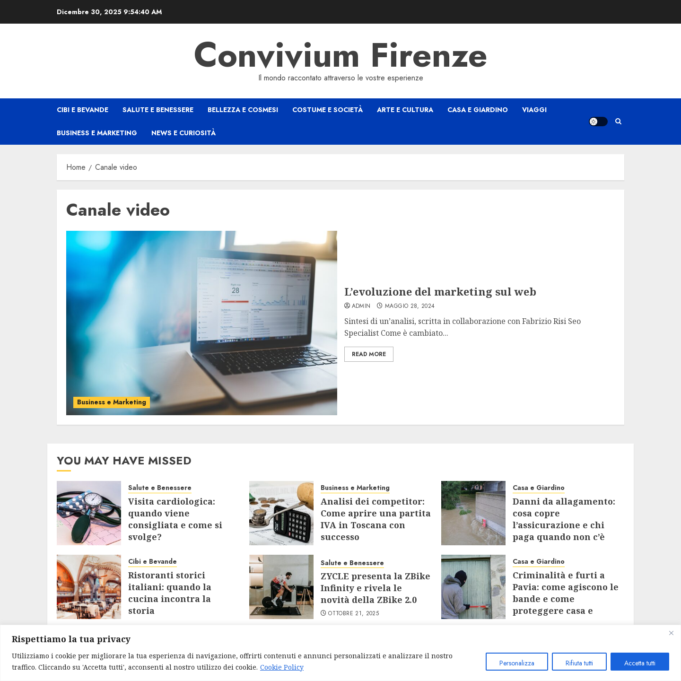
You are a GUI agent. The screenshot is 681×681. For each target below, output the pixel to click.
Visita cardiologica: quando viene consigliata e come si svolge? (175, 519)
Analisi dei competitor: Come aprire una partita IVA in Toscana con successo (376, 519)
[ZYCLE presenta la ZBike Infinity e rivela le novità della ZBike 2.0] (281, 587)
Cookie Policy (282, 667)
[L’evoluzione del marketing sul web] (201, 323)
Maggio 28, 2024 (410, 306)
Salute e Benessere (157, 109)
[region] (340, 653)
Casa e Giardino (477, 109)
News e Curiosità (183, 133)
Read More (369, 354)
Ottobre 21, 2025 (353, 614)
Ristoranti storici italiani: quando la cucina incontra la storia (169, 593)
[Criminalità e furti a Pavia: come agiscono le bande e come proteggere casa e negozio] (473, 587)
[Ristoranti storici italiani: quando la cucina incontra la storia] (89, 587)
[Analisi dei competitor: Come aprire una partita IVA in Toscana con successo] (281, 513)
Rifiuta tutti (579, 663)
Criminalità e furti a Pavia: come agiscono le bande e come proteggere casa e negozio (566, 599)
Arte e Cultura (405, 109)
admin (361, 306)
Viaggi (534, 109)
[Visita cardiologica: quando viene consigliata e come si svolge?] (89, 513)
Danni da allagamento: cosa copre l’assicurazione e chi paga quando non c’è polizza (564, 525)
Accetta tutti (639, 663)
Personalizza (516, 663)
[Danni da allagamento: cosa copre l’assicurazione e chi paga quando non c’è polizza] (473, 513)
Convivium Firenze (341, 54)
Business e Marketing (97, 133)
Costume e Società (327, 109)
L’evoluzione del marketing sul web (440, 291)
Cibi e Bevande (82, 109)
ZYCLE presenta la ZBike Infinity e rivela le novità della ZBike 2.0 (375, 587)
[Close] (671, 632)
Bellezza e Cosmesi (243, 109)
